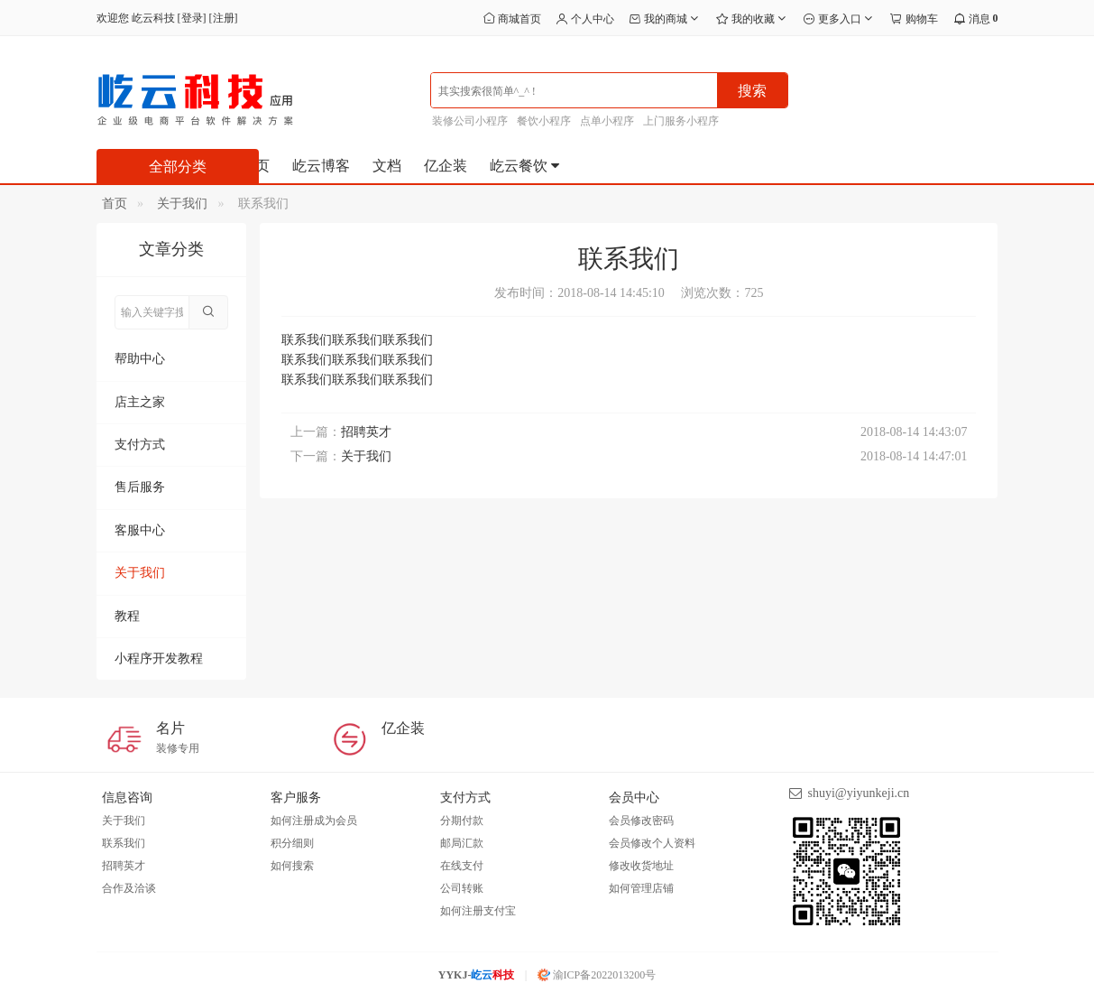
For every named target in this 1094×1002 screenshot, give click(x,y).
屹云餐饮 (526, 165)
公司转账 (461, 888)
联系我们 (123, 843)
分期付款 (461, 820)
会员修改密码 (641, 820)
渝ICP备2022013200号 (597, 975)
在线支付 (461, 865)
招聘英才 (366, 432)
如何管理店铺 (641, 888)
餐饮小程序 (544, 121)
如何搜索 (292, 865)
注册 (223, 18)
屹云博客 (321, 165)
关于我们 (182, 203)
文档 (386, 165)
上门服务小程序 (681, 121)
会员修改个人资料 (652, 843)
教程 (127, 616)
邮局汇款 (461, 843)
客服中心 (140, 530)
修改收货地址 (641, 865)
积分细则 (292, 843)
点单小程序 (607, 121)
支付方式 (140, 444)
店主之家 (140, 402)
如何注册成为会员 (314, 820)
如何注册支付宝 (478, 911)
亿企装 (445, 165)
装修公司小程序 (470, 121)
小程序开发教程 (159, 658)
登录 (192, 18)
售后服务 (140, 487)
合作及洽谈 (129, 888)
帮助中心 (140, 359)
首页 (114, 203)
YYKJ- (476, 975)
